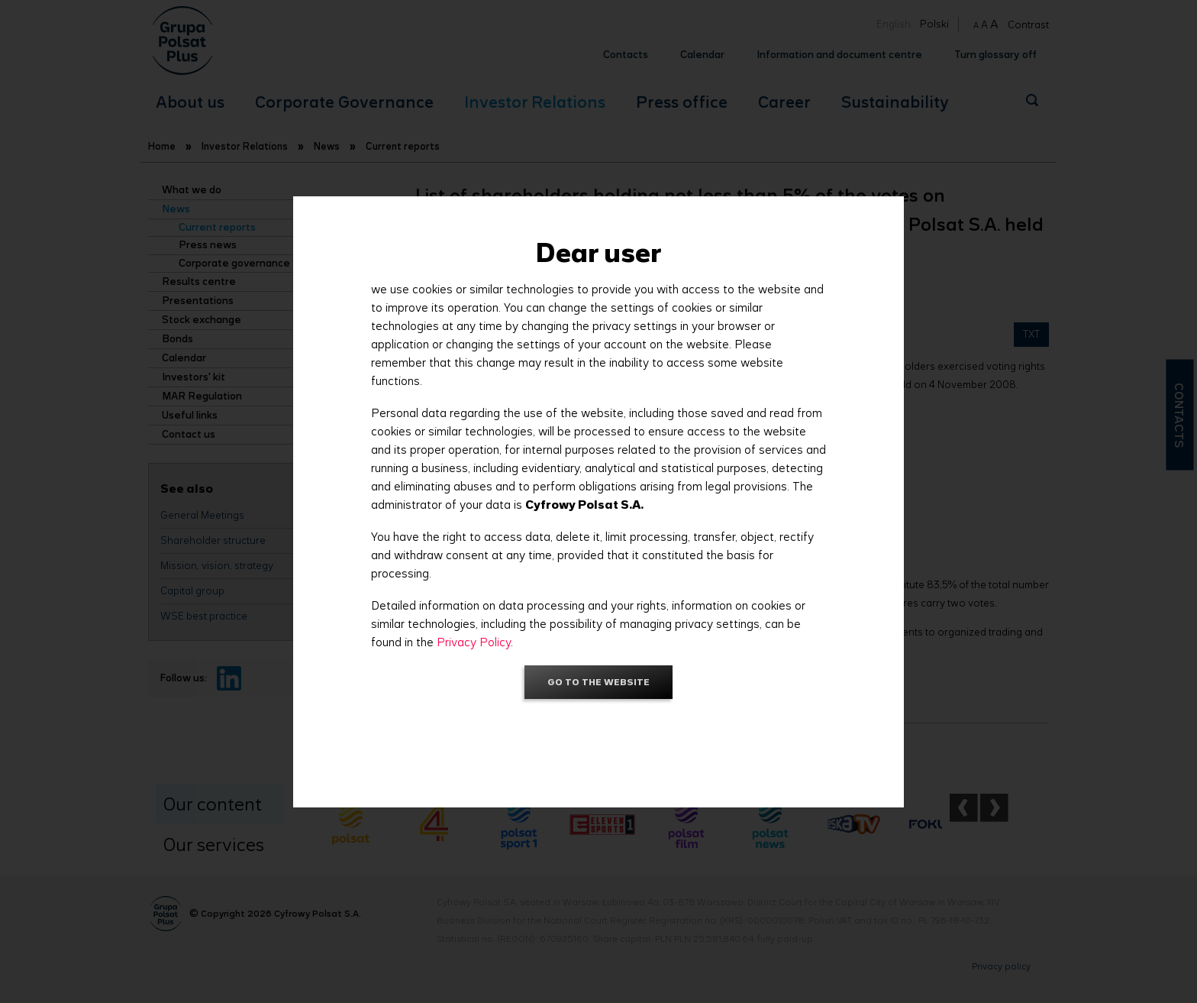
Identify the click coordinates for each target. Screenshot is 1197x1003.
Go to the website (598, 681)
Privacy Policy (474, 642)
